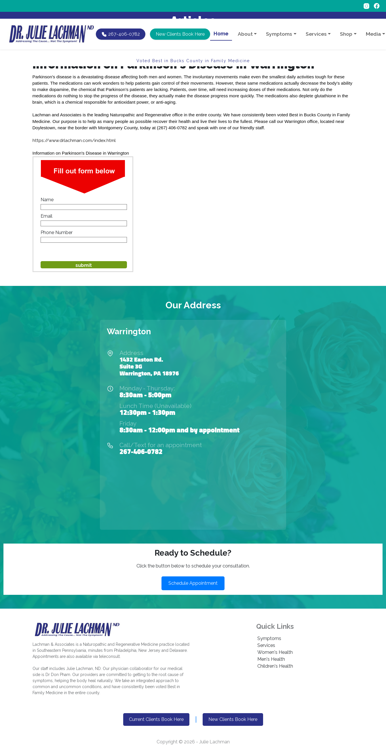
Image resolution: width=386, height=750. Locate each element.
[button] (180, 27)
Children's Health (275, 666)
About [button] (245, 27)
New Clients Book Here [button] (232, 719)
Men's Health (271, 659)
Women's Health (275, 652)
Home (221, 27)
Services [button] (316, 27)
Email (46, 216)
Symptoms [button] (279, 27)
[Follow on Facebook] (376, 5)
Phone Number (57, 232)
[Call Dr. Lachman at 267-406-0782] (120, 27)
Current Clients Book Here (156, 719)
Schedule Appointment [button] (193, 583)
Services (266, 645)
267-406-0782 (140, 451)
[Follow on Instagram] (367, 5)
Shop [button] (346, 27)
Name (47, 199)
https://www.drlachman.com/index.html (74, 140)
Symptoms (269, 638)
